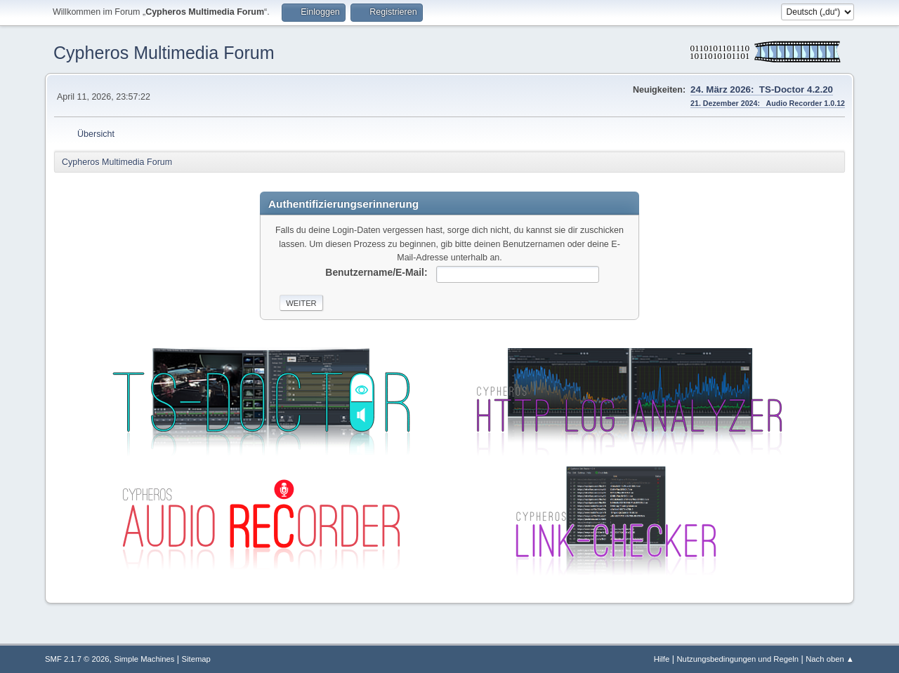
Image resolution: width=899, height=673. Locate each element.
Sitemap (196, 659)
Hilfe (662, 659)
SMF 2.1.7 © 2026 (77, 659)
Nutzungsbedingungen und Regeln (737, 659)
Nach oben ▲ (830, 659)
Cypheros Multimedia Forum (164, 52)
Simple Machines (144, 659)
